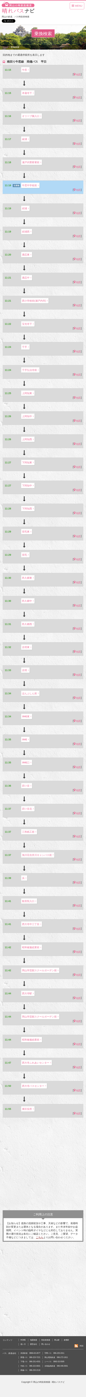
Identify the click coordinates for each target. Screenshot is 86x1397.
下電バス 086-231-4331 (30, 1362)
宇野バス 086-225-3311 (54, 1353)
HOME (23, 1340)
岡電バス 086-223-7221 (30, 1357)
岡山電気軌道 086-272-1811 (56, 1357)
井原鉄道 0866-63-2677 (30, 1353)
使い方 (23, 1344)
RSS (81, 1346)
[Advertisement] (43, 1164)
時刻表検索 (45, 1340)
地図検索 (33, 1340)
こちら (39, 1237)
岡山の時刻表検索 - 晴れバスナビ (49, 1382)
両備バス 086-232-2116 (30, 1370)
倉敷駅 (66, 1340)
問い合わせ (45, 1344)
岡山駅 (57, 1340)
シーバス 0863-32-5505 (54, 1362)
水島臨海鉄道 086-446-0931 (56, 1366)
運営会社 (33, 1344)
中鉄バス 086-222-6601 (30, 1366)
